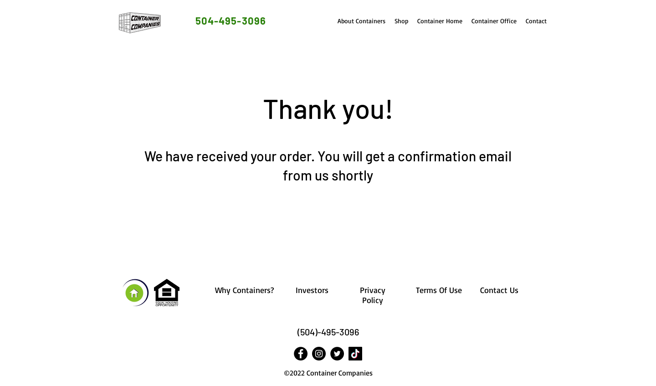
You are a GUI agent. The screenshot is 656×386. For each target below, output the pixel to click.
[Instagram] (319, 353)
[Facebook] (301, 353)
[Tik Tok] (355, 353)
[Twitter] (337, 353)
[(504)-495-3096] (328, 332)
